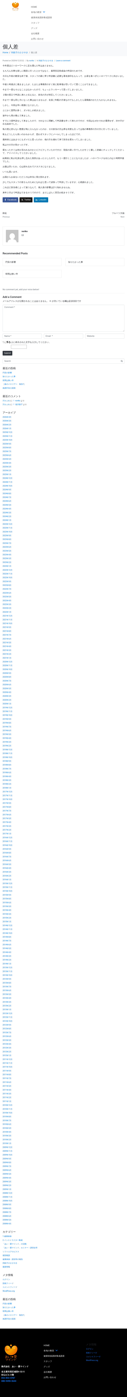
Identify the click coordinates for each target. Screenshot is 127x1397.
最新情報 (6, 1267)
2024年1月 (7, 520)
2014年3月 (7, 956)
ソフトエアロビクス (11, 1252)
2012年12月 (7, 1013)
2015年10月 (7, 891)
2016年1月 (7, 880)
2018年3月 (7, 780)
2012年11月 (7, 1017)
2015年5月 (7, 906)
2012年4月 (7, 1044)
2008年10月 (7, 1201)
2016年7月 (7, 857)
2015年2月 (7, 918)
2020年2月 (7, 700)
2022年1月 (7, 612)
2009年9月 (7, 1159)
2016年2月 (7, 876)
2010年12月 (7, 1105)
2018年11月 (7, 753)
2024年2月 (7, 516)
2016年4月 (7, 868)
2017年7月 (7, 811)
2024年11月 (7, 482)
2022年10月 (7, 577)
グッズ (34, 28)
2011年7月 (7, 1078)
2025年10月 (7, 440)
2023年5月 (7, 551)
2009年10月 (7, 1155)
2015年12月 (7, 883)
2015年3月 (7, 914)
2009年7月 (7, 1166)
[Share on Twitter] (26, 199)
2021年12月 (7, 616)
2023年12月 (7, 524)
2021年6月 (7, 639)
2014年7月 (7, 941)
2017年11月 (7, 795)
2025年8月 (7, 448)
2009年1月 (7, 1189)
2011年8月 (7, 1075)
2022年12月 (7, 570)
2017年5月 (7, 818)
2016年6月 (7, 860)
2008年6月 (7, 1216)
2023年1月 (7, 566)
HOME (34, 7)
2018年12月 (7, 750)
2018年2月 (7, 784)
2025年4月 (7, 463)
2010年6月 (7, 1124)
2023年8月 (7, 539)
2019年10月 (7, 715)
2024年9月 (7, 490)
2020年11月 (7, 665)
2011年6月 (7, 1082)
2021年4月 (7, 646)
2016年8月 (7, 853)
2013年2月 (7, 1006)
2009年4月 (7, 1178)
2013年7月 (7, 987)
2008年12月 (7, 1193)
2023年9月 (7, 535)
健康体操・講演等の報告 (13, 1259)
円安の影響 (7, 373)
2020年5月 (7, 688)
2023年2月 (7, 562)
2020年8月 (7, 677)
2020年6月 (7, 685)
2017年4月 (7, 822)
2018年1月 (7, 788)
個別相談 (6, 1255)
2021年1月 (7, 658)
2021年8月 (7, 631)
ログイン (6, 1279)
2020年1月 (7, 704)
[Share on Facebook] (10, 199)
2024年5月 (7, 505)
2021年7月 (7, 635)
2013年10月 (7, 975)
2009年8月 (7, 1162)
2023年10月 (7, 532)
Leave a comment (63, 61)
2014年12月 (7, 925)
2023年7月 (7, 543)
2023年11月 (7, 528)
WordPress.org (9, 1291)
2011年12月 (7, 1059)
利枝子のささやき (46, 61)
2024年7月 (7, 497)
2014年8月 (7, 937)
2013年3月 (7, 1002)
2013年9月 (7, 979)
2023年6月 (7, 547)
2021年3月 (7, 650)
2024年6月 (7, 501)
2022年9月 (7, 581)
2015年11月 (7, 887)
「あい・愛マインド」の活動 (14, 1244)
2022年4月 (7, 601)
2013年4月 (7, 998)
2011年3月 (7, 1094)
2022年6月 (7, 593)
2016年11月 (7, 841)
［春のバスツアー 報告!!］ (14, 384)
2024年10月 (7, 486)
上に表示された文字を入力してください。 (31, 342)
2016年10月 (7, 845)
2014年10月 (7, 933)
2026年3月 (7, 421)
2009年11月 (7, 1151)
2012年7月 (7, 1032)
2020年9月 (7, 673)
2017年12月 (7, 792)
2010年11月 (7, 1109)
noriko (31, 61)
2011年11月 (7, 1063)
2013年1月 (7, 1009)
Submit (7, 353)
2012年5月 (7, 1040)
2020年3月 (7, 696)
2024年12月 (7, 478)
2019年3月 (7, 742)
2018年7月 (7, 769)
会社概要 (35, 33)
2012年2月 (7, 1052)
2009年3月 (7, 1182)
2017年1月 (7, 834)
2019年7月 (7, 727)
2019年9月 (7, 719)
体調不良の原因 (9, 388)
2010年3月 (7, 1136)
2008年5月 (7, 1220)
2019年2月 (7, 746)
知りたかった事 (9, 376)
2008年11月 (7, 1197)
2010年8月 (7, 1117)
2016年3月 (7, 872)
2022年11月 (7, 574)
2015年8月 (7, 899)
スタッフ (35, 23)
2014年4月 (7, 952)
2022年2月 (7, 608)
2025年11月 (7, 436)
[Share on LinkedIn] (41, 199)
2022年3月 (7, 604)
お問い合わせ (37, 39)
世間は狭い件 (8, 380)
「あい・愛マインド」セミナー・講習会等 (20, 1248)
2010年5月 (7, 1128)
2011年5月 (7, 1086)
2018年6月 (7, 772)
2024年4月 (7, 509)
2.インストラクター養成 (13, 1240)
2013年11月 (7, 971)
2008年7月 (7, 1212)
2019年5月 (7, 734)
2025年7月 (7, 451)
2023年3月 (7, 558)
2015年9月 (7, 895)
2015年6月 (7, 903)
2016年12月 (7, 838)
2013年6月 (7, 990)
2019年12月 (7, 708)
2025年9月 (7, 444)
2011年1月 (7, 1101)
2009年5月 (7, 1174)
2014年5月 (7, 948)
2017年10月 (7, 799)
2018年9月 (7, 761)
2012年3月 (7, 1048)
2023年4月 (7, 555)
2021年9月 (7, 627)
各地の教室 (38, 12)
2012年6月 (7, 1036)
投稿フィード (8, 1283)
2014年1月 (7, 964)
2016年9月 (7, 849)
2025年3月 (7, 467)
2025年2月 (7, 470)
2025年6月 (7, 455)
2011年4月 (7, 1090)
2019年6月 (7, 730)
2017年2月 (7, 830)
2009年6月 (7, 1170)
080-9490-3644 (8, 1381)
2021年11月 (7, 620)
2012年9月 (7, 1025)
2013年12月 (7, 967)
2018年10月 (7, 757)
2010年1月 (7, 1143)
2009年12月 (7, 1147)
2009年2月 (7, 1185)
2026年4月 (7, 417)
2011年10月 (7, 1067)
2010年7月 (7, 1120)
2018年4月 (7, 776)
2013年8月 (7, 983)
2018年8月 (7, 765)
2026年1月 (7, 428)
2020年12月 (7, 662)
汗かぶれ (6, 401)
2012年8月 (7, 1029)
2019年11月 (7, 711)
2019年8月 (7, 723)
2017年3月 (7, 826)
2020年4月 (7, 692)
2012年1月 (7, 1055)
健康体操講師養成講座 (41, 17)
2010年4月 (7, 1132)
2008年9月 (7, 1204)
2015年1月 (7, 922)
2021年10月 (7, 623)
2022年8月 (7, 585)
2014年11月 (7, 929)
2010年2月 (7, 1140)
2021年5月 (7, 643)
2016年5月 (7, 864)
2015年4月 (7, 910)
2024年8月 (7, 493)
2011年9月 (7, 1071)
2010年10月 (7, 1113)
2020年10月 (7, 669)
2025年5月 (7, 459)
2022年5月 (7, 597)
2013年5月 (7, 994)
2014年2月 (7, 960)
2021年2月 (7, 654)
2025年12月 (7, 432)
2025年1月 (7, 474)
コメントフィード (10, 1287)
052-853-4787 (8, 1378)
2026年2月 (7, 425)
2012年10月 (7, 1021)
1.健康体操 (7, 1236)
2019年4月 (7, 738)
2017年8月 (7, 807)
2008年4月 (7, 1224)
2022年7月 (7, 589)
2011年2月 (7, 1097)
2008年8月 (7, 1208)
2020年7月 (7, 681)
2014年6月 (7, 945)
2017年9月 (7, 803)
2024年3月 (7, 513)
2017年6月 (7, 815)
